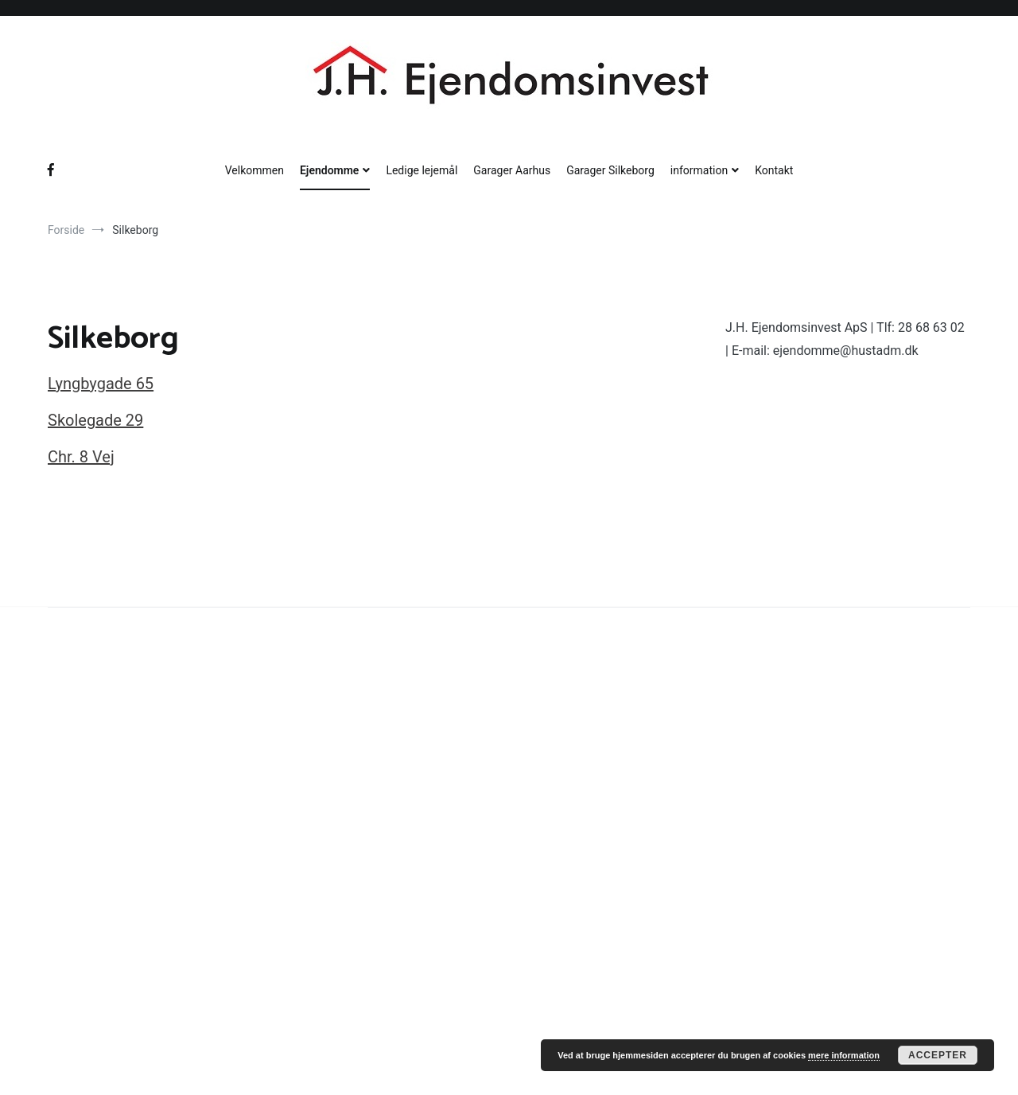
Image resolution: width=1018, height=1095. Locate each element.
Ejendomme (329, 170)
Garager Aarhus (511, 170)
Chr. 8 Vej (81, 456)
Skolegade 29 (95, 420)
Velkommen (254, 170)
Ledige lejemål (421, 170)
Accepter (937, 1055)
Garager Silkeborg (610, 170)
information (699, 170)
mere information (844, 1055)
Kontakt (774, 170)
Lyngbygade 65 (100, 383)
